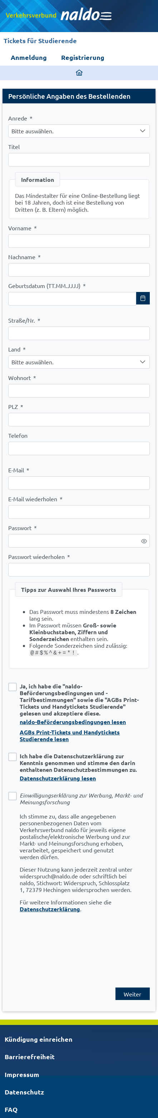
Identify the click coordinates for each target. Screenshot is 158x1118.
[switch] (144, 541)
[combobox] (72, 299)
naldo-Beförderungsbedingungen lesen (73, 721)
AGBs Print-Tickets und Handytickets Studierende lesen (70, 735)
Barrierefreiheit (30, 1056)
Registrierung (82, 57)
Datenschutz (24, 1092)
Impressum (22, 1074)
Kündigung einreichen (39, 1039)
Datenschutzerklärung (50, 909)
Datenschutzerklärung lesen (58, 778)
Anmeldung (29, 57)
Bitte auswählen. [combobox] (32, 130)
